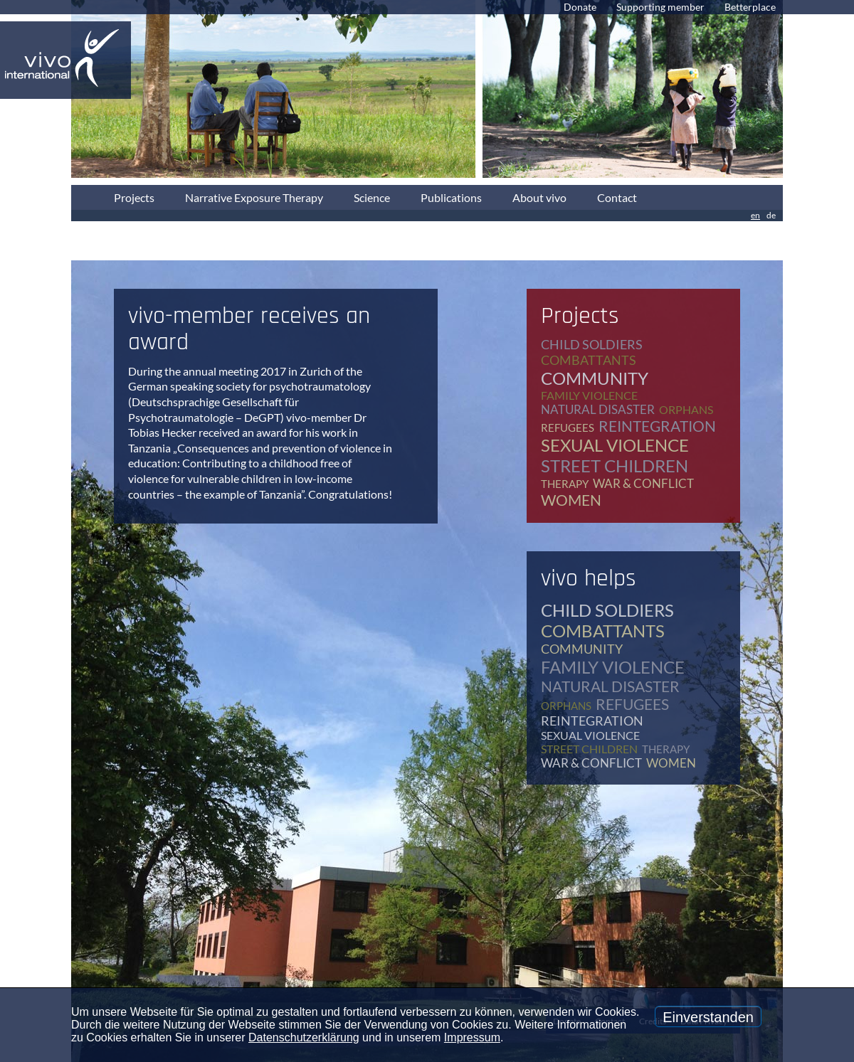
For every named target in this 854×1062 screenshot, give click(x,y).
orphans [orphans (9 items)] (686, 409)
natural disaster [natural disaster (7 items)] (598, 409)
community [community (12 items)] (594, 378)
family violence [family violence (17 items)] (589, 395)
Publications (451, 197)
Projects (134, 197)
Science (372, 197)
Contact (617, 197)
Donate (580, 7)
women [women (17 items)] (571, 500)
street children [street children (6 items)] (614, 465)
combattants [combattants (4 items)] (588, 360)
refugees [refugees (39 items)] (567, 427)
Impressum (472, 1037)
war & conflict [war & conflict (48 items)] (643, 483)
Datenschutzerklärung (303, 1037)
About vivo (539, 197)
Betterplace (750, 7)
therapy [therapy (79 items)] (565, 483)
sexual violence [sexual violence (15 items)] (615, 445)
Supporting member (660, 7)
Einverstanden (708, 1017)
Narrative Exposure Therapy (254, 197)
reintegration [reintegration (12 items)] (657, 426)
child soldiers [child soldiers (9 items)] (592, 344)
